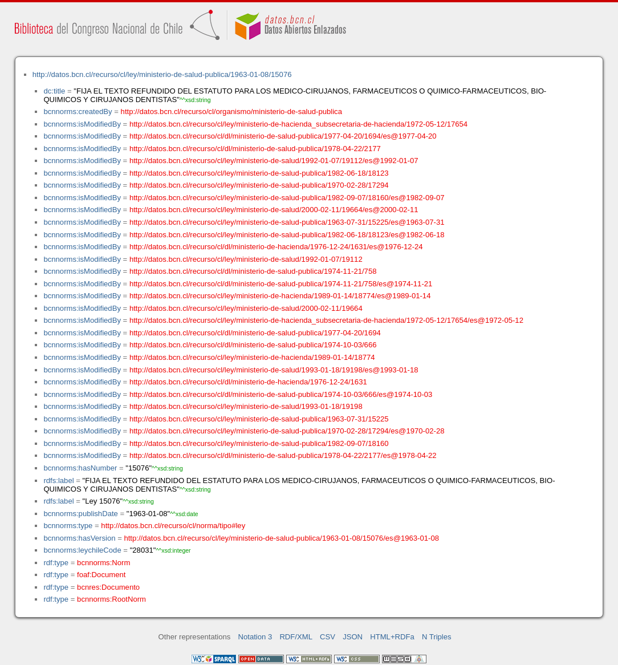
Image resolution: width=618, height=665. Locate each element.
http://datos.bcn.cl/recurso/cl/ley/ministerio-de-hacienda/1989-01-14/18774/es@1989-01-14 (280, 295)
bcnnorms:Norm (103, 562)
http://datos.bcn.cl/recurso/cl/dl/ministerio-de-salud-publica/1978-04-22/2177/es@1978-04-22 (283, 455)
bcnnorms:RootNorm (111, 599)
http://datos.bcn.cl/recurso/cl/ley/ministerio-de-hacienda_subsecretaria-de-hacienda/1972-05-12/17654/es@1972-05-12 (326, 320)
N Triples (437, 636)
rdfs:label (58, 480)
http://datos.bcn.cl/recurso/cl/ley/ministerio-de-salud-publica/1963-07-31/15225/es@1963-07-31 (287, 222)
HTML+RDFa (392, 636)
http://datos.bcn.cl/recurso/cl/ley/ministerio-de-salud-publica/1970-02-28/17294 (259, 185)
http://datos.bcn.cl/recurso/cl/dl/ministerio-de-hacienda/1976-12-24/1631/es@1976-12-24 (276, 246)
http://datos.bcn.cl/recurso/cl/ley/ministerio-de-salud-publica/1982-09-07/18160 (259, 443)
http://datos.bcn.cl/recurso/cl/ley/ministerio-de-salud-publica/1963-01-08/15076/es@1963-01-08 (281, 538)
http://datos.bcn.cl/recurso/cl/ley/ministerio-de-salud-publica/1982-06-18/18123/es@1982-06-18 (287, 234)
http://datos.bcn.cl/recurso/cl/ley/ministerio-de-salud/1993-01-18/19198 (246, 406)
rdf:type (55, 562)
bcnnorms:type (67, 525)
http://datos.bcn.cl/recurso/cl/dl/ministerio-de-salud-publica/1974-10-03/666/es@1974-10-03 (280, 394)
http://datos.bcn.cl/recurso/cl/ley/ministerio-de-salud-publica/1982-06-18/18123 (259, 173)
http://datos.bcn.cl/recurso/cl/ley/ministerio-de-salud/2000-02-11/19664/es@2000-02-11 (273, 209)
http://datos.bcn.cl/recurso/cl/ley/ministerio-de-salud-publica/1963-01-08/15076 (162, 74)
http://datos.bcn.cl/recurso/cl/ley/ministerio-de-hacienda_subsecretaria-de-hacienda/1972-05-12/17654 (298, 124)
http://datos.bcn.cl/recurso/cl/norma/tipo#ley (173, 525)
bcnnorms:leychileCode (82, 550)
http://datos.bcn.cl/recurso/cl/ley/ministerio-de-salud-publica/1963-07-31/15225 (259, 419)
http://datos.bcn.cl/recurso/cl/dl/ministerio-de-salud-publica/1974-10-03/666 (253, 344)
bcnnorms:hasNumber (80, 468)
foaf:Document (101, 574)
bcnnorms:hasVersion (79, 538)
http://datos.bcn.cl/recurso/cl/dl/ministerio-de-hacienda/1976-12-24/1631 (248, 382)
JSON (353, 636)
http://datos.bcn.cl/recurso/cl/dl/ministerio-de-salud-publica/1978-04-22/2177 (255, 148)
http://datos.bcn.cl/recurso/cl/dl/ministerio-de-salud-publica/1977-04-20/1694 (255, 333)
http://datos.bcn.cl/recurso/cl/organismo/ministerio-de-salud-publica (231, 111)
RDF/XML (295, 636)
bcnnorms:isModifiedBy (82, 124)
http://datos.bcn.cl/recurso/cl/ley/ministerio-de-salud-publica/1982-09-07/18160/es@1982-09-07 (287, 197)
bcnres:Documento (108, 587)
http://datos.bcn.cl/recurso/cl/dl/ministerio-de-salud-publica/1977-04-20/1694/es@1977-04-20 (283, 136)
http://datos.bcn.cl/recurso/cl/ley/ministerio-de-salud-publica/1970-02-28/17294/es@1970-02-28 (287, 431)
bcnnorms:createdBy (77, 111)
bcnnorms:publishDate (80, 513)
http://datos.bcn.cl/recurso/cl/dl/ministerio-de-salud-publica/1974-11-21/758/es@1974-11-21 (280, 283)
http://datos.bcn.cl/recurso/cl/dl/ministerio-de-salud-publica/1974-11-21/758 (253, 271)
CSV (327, 636)
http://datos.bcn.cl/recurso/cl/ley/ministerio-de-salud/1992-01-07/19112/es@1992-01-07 (273, 160)
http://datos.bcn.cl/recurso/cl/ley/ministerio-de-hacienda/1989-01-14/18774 (252, 357)
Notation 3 (255, 636)
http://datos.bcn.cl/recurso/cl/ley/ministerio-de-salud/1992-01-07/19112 (246, 259)
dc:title (54, 91)
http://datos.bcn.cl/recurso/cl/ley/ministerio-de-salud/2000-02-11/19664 (246, 308)
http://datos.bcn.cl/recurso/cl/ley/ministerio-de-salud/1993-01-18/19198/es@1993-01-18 (273, 370)
